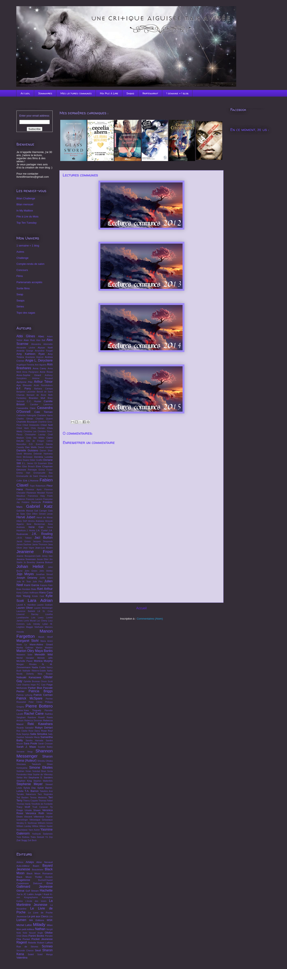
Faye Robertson (38, 486)
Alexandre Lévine (25, 348)
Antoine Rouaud (42, 378)
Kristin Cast (38, 596)
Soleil (31, 954)
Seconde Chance (25, 950)
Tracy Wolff (23, 807)
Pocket (26, 939)
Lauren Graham (45, 605)
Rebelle (32, 942)
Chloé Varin (22, 428)
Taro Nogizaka (45, 794)
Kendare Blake (29, 589)
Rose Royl (47, 730)
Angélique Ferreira (25, 365)
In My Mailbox (24, 210)
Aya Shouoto (24, 385)
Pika (18, 939)
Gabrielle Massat (24, 511)
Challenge (22, 257)
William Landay (23, 826)
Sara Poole (30, 743)
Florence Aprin (34, 489)
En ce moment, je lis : (249, 129)
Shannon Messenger (34, 753)
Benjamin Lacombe (25, 392)
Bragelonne (23, 879)
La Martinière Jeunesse (34, 902)
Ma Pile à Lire (109, 93)
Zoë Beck (32, 840)
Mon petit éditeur (25, 929)
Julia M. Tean (23, 581)
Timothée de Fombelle (42, 804)
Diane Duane (22, 460)
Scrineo (47, 946)
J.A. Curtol (41, 530)
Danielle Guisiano (27, 450)
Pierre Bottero (39, 706)
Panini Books (36, 935)
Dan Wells (31, 447)
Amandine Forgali (44, 351)
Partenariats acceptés (29, 282)
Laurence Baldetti (25, 611)
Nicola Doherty (25, 674)
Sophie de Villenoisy (43, 774)
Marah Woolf (45, 637)
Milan (50, 925)
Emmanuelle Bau (43, 473)
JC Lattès (28, 894)
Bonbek (49, 877)
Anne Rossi (46, 371)
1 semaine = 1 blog (177, 93)
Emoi (49, 883)
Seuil (38, 950)
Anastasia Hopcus (34, 357)
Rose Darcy (34, 731)
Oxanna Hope (29, 685)
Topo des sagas (25, 312)
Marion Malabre (44, 648)
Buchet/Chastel (45, 880)
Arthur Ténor (43, 381)
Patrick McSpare (29, 698)
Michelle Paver (24, 661)
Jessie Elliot (43, 559)
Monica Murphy (43, 660)
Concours (22, 270)
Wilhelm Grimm (45, 823)
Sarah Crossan (45, 744)
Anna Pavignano (30, 372)
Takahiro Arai (46, 791)
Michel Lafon (24, 925)
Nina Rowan (45, 674)
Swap (19, 294)
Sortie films (23, 288)
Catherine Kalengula (26, 415)
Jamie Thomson (39, 544)
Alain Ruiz (29, 340)
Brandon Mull (37, 398)
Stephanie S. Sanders (40, 777)
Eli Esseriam (40, 463)
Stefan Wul (21, 777)
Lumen (21, 920)
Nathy (50, 671)
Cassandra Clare (26, 408)
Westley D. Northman (26, 823)
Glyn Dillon (32, 514)
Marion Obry (25, 651)
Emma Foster (46, 470)
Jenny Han (47, 556)
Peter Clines (35, 702)
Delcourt (37, 883)
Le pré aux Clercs (37, 916)
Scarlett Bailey (45, 747)
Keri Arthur (45, 589)
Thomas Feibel (45, 801)
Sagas (130, 93)
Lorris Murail (30, 621)
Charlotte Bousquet (26, 421)
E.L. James (27, 463)
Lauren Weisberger (43, 608)
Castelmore (22, 883)
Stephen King (24, 780)
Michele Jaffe (45, 658)
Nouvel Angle (36, 933)
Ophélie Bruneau (32, 681)
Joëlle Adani (46, 578)
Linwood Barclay (27, 614)
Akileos (19, 862)
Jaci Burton (44, 537)
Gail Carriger (40, 511)
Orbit (18, 936)
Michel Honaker (25, 658)
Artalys (30, 862)
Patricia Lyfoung (24, 695)
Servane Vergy (24, 752)
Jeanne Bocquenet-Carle (28, 556)
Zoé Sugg (21, 840)
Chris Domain (38, 428)
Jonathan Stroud (44, 574)
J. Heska (31, 530)
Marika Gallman (24, 648)
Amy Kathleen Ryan (30, 353)
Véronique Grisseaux (41, 819)
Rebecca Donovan (33, 720)
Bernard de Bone (36, 395)
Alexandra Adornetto (42, 344)
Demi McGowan (24, 457)
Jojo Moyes (25, 574)
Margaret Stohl (27, 640)
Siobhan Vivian (23, 771)
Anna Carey (39, 368)
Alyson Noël (45, 347)
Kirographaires (31, 897)
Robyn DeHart (44, 727)
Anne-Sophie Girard (28, 375)
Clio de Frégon (35, 441)
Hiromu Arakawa (36, 521)
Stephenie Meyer (29, 784)
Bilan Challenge (25, 198)
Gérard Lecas (46, 514)
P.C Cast (41, 685)
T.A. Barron (31, 791)
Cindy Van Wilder (35, 438)
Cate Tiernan (43, 411)
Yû (46, 837)
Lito (51, 916)
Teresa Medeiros (38, 797)
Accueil (25, 93)
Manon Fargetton (34, 634)
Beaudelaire (37, 870)
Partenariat (150, 93)
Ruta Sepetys (22, 734)
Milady (39, 924)
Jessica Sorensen (26, 559)
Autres (20, 251)
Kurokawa (47, 897)
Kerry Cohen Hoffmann (27, 593)
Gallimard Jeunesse (34, 886)
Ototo (25, 935)
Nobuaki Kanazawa (28, 677)
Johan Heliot (30, 566)
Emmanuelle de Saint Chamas (31, 476)
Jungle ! (39, 894)
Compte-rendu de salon (30, 263)
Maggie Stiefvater (35, 627)
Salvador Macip (32, 737)
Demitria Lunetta (43, 456)
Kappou (43, 585)
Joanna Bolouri (44, 562)
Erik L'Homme (30, 480)
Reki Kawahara (40, 724)
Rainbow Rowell (36, 717)
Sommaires (45, 93)
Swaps (20, 300)
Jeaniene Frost (34, 551)
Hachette (46, 890)
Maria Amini (47, 641)
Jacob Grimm (23, 541)
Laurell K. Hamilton (26, 605)
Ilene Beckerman (36, 524)
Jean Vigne (28, 548)
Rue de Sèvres (27, 946)
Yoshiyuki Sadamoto (42, 834)
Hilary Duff (21, 521)
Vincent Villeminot (34, 816)
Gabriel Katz (39, 506)
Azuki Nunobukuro (43, 385)
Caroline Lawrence (41, 404)
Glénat (20, 890)
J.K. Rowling (42, 534)
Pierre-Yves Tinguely (28, 710)
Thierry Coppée (30, 801)
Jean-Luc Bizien (44, 547)
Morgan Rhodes (26, 664)
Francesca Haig (36, 496)
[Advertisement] (141, 570)
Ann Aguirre (40, 365)
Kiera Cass (46, 592)
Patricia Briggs (41, 691)
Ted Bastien (22, 797)
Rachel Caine (34, 713)
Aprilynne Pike (24, 382)
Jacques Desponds (43, 541)
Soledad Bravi (39, 771)
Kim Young (23, 596)
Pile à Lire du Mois (27, 216)
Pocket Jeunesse (42, 939)
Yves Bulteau (22, 837)
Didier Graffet (36, 460)
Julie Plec (37, 581)
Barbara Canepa (43, 389)
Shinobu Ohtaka (45, 761)
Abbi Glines (25, 336)
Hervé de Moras (45, 517)
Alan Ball (40, 340)
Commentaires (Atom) (150, 618)
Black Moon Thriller (29, 877)
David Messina (24, 454)
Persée (49, 935)
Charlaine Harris (45, 415)
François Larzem (34, 499)
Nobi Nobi (21, 933)
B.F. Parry (23, 388)
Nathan (40, 929)
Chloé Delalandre (30, 425)
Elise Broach (28, 466)
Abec (41, 336)
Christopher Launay (35, 434)
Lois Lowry (37, 617)
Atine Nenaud (44, 862)
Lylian (45, 624)
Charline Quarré (44, 419)
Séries (20, 306)
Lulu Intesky (33, 624)
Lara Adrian (40, 600)
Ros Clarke (22, 731)
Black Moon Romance (40, 873)
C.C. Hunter (34, 401)
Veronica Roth (34, 813)
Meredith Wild (44, 654)
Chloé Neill (47, 425)
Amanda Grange (24, 351)
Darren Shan (46, 450)
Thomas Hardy (23, 804)
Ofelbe (49, 932)
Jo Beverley (29, 562)
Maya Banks (44, 651)
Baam (36, 865)
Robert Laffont (45, 942)
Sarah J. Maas (26, 746)
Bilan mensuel (24, 204)
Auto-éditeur (23, 865)
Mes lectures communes (76, 93)
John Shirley (46, 571)
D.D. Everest (36, 444)
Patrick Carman (43, 694)
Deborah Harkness (43, 454)
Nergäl (49, 929)
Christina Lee (29, 431)
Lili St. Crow (45, 611)
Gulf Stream (32, 890)
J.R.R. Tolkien (24, 538)
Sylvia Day (29, 787)
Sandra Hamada (34, 740)
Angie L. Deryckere (39, 360)
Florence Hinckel (36, 492)
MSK (50, 920)
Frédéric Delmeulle (31, 502)
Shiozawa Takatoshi (28, 764)
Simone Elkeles (41, 767)
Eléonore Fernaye (26, 469)
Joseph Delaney (26, 577)
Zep (51, 837)
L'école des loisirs (35, 901)
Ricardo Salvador (25, 728)
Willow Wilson (39, 826)
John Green (31, 571)
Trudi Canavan (40, 807)
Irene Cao (36, 527)
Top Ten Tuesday (26, 222)
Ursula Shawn (33, 810)
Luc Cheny (42, 621)
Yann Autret (34, 830)
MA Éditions (36, 920)
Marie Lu (21, 644)
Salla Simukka (38, 734)
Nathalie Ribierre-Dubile (34, 671)
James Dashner (23, 544)
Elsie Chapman (44, 466)
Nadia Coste (38, 667)
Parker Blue (35, 687)
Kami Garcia (31, 585)
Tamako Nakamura (26, 794)
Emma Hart (23, 473)
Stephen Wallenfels (43, 781)
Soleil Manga (45, 954)
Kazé (46, 894)
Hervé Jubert (25, 517)
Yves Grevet (37, 837)
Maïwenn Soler (24, 655)
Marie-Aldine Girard (41, 644)
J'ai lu (19, 894)
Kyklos (19, 901)
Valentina (21, 957)
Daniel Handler (45, 447)
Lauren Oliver (24, 607)
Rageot (21, 942)
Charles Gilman (24, 419)
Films (19, 276)
